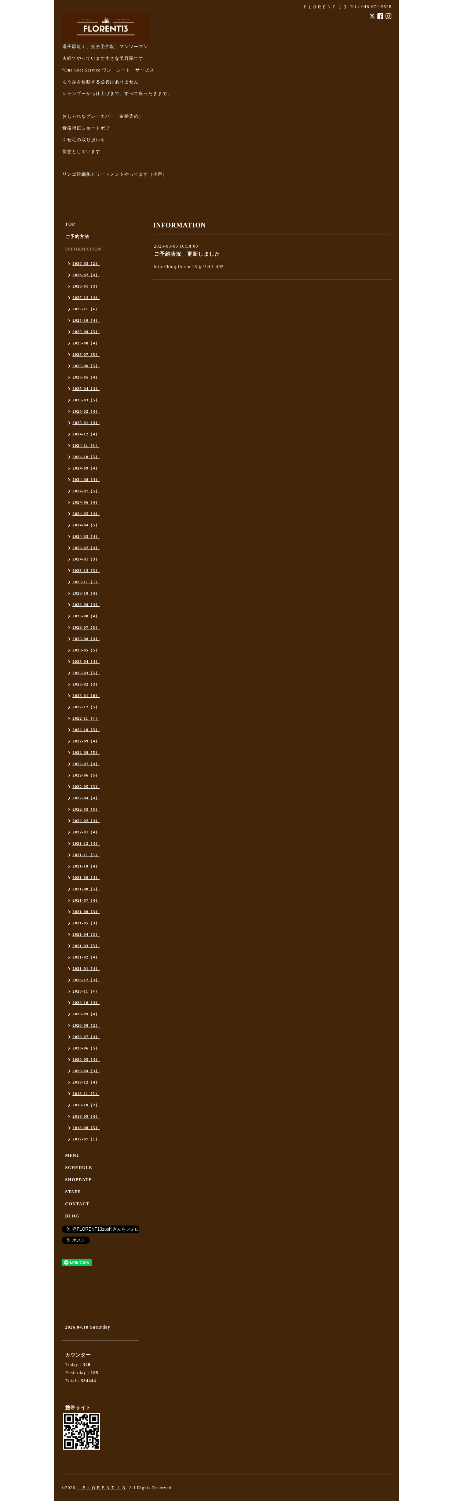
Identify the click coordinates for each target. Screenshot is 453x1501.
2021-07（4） (86, 900)
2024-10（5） (86, 456)
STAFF (73, 1191)
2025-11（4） (86, 309)
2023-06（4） (86, 638)
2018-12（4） (86, 1082)
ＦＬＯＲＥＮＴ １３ (101, 1487)
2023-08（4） (86, 616)
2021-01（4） (86, 968)
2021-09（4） (86, 877)
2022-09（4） (86, 741)
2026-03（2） (86, 263)
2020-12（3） (86, 980)
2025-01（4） (86, 422)
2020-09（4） (86, 1014)
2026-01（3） (86, 286)
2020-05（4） (86, 1059)
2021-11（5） (86, 854)
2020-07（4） (86, 1036)
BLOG (72, 1216)
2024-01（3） (86, 559)
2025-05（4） (86, 377)
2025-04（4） (86, 388)
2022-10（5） (86, 729)
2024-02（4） (86, 547)
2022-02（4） (86, 820)
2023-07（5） (86, 627)
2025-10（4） (86, 320)
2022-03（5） (86, 809)
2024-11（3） (86, 445)
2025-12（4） (86, 297)
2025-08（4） (86, 343)
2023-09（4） (86, 604)
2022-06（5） (86, 775)
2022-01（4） (86, 832)
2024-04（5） (86, 525)
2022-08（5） (86, 752)
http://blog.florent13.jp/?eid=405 (189, 266)
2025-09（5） (86, 331)
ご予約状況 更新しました (187, 254)
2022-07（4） (86, 764)
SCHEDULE (78, 1167)
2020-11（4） (86, 991)
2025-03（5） (86, 400)
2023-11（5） (86, 582)
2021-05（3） (86, 923)
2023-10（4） (86, 593)
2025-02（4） (86, 411)
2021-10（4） (86, 866)
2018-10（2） (86, 1105)
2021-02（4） (86, 957)
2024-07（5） (86, 491)
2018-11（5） (86, 1093)
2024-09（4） (86, 468)
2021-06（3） (86, 911)
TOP (70, 224)
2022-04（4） (86, 798)
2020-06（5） (86, 1048)
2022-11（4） (86, 718)
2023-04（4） (86, 661)
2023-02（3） (86, 684)
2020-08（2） (86, 1025)
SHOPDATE (78, 1179)
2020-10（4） (86, 1002)
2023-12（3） (86, 570)
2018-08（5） (86, 1127)
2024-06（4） (86, 502)
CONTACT (77, 1203)
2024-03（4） (86, 536)
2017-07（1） (86, 1139)
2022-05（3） (86, 786)
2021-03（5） (86, 945)
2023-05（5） (86, 650)
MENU (72, 1155)
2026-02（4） (86, 275)
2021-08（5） (86, 889)
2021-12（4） (86, 843)
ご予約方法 (77, 236)
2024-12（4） (86, 434)
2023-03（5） (86, 673)
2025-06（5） (86, 366)
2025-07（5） (86, 354)
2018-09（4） (86, 1116)
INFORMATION (83, 249)
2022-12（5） (86, 707)
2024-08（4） (86, 479)
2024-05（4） (86, 513)
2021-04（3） (86, 934)
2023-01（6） (86, 695)
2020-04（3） (86, 1071)
